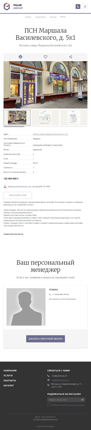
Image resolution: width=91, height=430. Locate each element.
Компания (10, 370)
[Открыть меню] (85, 6)
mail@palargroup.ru (60, 380)
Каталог (9, 385)
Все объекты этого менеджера (62, 299)
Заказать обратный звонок (46, 338)
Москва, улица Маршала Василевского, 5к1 (50, 134)
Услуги (8, 375)
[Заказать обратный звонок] (78, 6)
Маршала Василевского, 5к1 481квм (23, 186)
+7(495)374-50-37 (59, 376)
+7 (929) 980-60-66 (60, 294)
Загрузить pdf (17, 195)
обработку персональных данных (73, 405)
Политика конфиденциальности (45, 419)
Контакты (10, 380)
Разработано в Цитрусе (45, 426)
